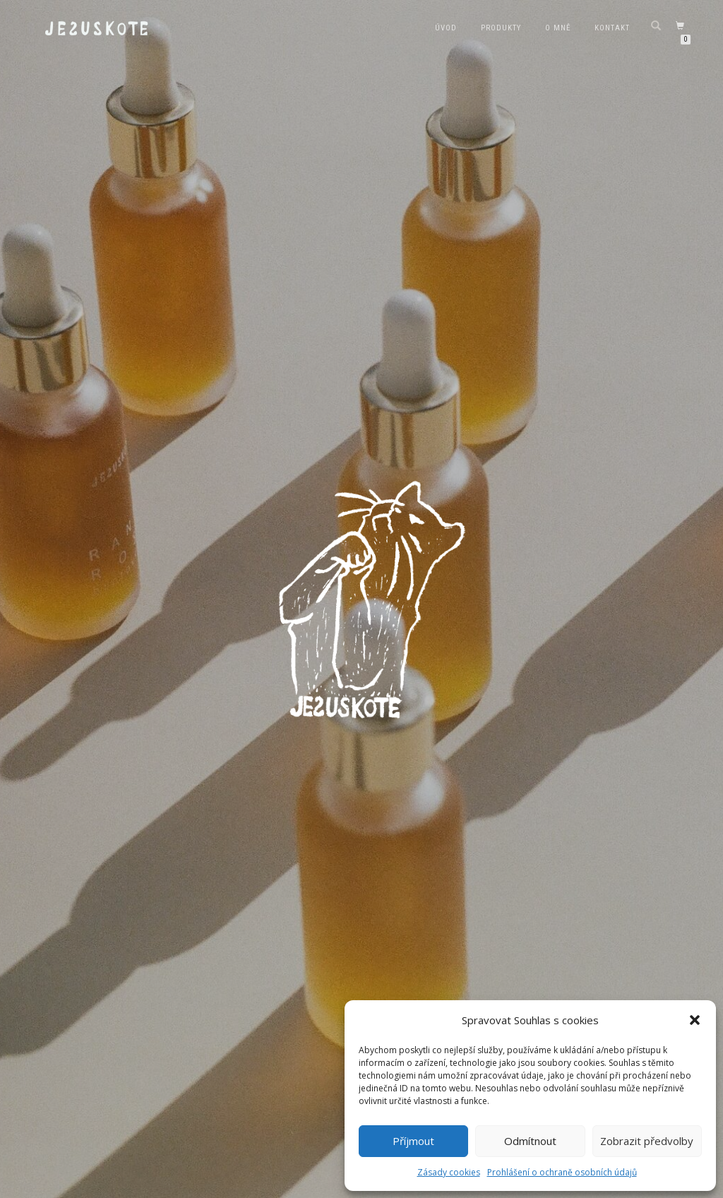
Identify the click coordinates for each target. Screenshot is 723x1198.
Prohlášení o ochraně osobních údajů (562, 1172)
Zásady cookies (448, 1172)
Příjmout (413, 1141)
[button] (695, 1020)
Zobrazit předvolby (646, 1141)
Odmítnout (530, 1141)
